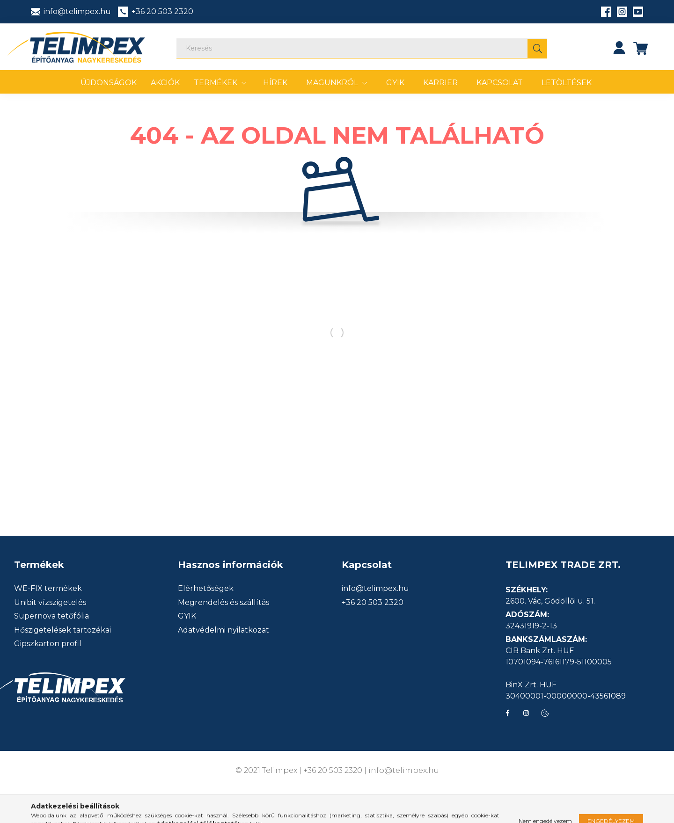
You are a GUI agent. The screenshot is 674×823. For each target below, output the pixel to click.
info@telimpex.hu (375, 588)
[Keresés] (361, 48)
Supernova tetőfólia (51, 616)
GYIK (395, 82)
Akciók (165, 82)
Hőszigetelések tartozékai (62, 630)
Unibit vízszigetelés (50, 602)
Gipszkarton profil (47, 644)
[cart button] (640, 47)
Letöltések (567, 82)
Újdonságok (109, 82)
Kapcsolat (499, 82)
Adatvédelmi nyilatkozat (223, 630)
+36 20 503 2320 (372, 602)
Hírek (275, 82)
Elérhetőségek (206, 588)
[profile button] (619, 47)
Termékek (216, 82)
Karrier (440, 82)
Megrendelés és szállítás (223, 602)
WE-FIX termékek (48, 588)
